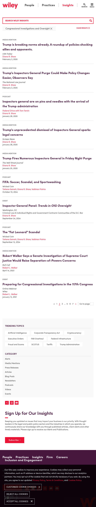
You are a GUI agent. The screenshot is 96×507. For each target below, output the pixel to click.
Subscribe (14, 440)
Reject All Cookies (17, 494)
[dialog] (48, 486)
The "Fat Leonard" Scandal (21, 232)
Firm (49, 457)
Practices (48, 5)
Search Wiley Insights (16, 20)
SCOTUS (35, 344)
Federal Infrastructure (61, 338)
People (29, 5)
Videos (8, 389)
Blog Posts (9, 376)
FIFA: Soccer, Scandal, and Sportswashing (31, 182)
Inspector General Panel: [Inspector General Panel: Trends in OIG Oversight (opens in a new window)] (36, 206)
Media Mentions (12, 363)
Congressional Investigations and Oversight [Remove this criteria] (29, 28)
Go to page (87, 303)
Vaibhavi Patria (39, 189)
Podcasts (9, 385)
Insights (67, 5)
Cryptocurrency (74, 333)
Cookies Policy (74, 480)
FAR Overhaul (37, 338)
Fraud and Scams (16, 344)
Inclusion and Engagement (23, 460)
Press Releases (11, 367)
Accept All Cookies (17, 501)
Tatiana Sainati (9, 189)
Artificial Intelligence (17, 333)
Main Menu (41, 2)
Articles (8, 372)
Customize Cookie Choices (21, 487)
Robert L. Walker (9, 267)
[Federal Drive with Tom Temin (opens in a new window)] (15, 110)
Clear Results (83, 28)
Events (8, 393)
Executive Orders (16, 338)
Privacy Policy (38, 480)
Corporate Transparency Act (47, 333)
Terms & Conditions (54, 480)
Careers (62, 457)
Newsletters (10, 380)
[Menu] (92, 6)
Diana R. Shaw (9, 56)
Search (84, 7)
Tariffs (49, 344)
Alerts (7, 359)
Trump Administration (70, 344)
